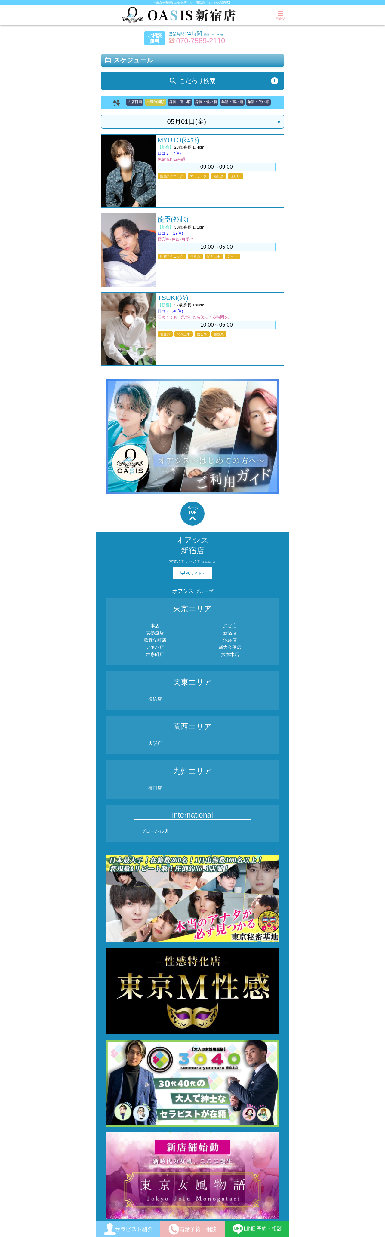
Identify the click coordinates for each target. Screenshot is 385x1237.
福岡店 (155, 787)
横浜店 (155, 698)
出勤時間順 (155, 102)
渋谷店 (230, 625)
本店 (154, 625)
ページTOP (193, 514)
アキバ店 (155, 647)
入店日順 (135, 102)
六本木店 (230, 654)
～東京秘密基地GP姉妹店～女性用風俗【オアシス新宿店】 (192, 2)
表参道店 (155, 632)
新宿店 (230, 632)
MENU (280, 15)
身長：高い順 (180, 102)
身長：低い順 (206, 102)
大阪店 (155, 743)
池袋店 (230, 640)
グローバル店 (154, 831)
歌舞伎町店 (155, 640)
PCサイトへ (192, 573)
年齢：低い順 (258, 102)
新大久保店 (230, 647)
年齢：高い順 (232, 102)
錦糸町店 (155, 654)
